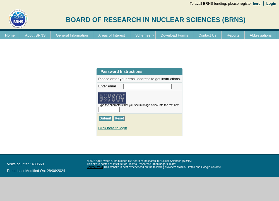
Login (271, 3)
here (256, 3)
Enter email (107, 86)
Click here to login (112, 128)
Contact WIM (95, 167)
